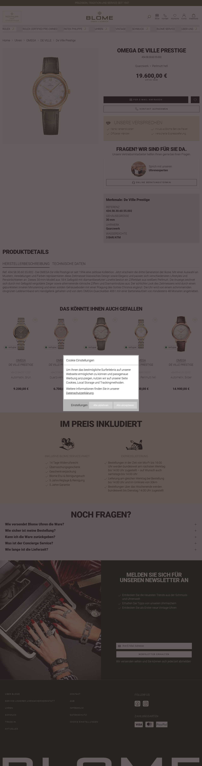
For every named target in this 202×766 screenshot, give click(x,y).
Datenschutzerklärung (80, 392)
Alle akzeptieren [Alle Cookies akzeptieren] (125, 405)
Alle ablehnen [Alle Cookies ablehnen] (100, 405)
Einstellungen (79, 405)
